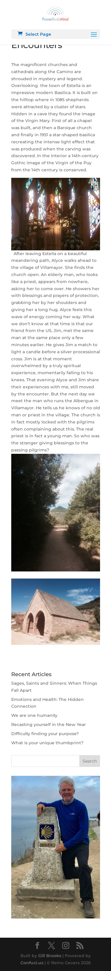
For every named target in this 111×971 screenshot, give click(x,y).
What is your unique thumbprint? (47, 742)
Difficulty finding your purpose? (45, 733)
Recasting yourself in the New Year (48, 724)
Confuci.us (31, 962)
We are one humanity (34, 715)
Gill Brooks (49, 955)
